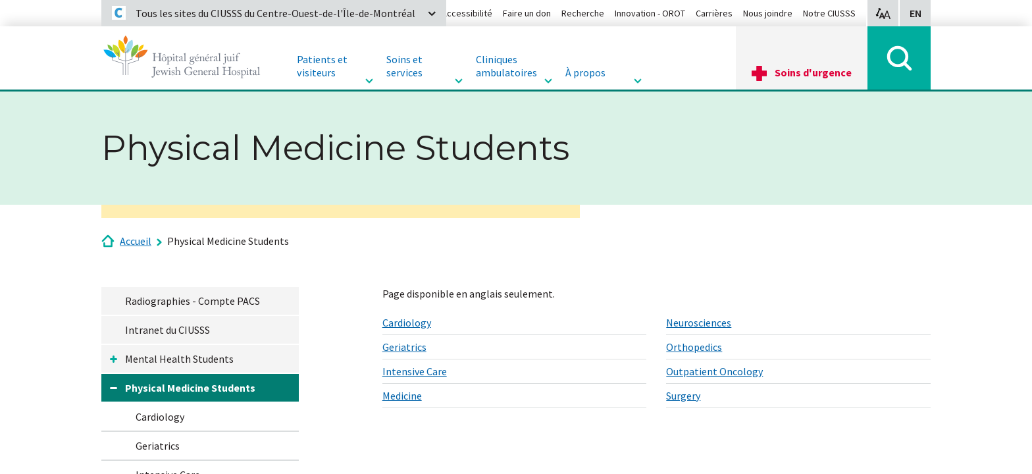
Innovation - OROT (650, 13)
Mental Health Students (179, 358)
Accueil (135, 241)
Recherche (582, 13)
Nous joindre (767, 13)
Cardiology (160, 416)
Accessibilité (467, 13)
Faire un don (527, 13)
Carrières (714, 13)
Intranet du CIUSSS (167, 329)
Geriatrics (158, 445)
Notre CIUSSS (829, 13)
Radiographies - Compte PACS (192, 300)
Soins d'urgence (813, 72)
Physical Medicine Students (228, 241)
